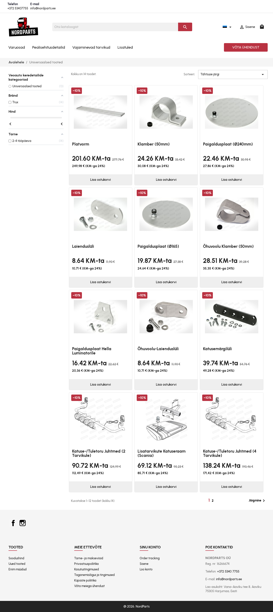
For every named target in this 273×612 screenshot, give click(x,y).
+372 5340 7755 (228, 571)
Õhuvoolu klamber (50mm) (228, 246)
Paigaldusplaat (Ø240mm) (228, 144)
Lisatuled (125, 47)
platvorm (80, 144)
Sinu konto (150, 547)
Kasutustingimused (86, 569)
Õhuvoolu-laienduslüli (158, 348)
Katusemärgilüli (217, 348)
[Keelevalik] (228, 27)
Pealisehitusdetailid (48, 47)
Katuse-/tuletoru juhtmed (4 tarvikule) (229, 453)
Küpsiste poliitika (85, 580)
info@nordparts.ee (43, 8)
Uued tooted (17, 564)
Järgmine (257, 500)
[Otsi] (115, 27)
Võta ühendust (245, 47)
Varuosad (16, 47)
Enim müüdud (18, 569)
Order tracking (150, 558)
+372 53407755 (17, 8)
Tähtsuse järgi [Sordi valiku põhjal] (232, 74)
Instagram (22, 523)
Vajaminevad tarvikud (91, 47)
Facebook (13, 523)
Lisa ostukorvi (100, 180)
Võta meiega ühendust (89, 586)
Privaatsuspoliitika (86, 564)
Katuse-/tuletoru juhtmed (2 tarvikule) (98, 453)
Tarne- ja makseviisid (88, 558)
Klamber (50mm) (154, 144)
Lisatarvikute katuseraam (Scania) (162, 453)
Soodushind (16, 558)
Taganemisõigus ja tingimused (94, 575)
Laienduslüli (83, 246)
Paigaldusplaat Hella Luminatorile (91, 351)
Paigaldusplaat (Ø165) (158, 246)
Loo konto (146, 569)
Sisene (144, 564)
